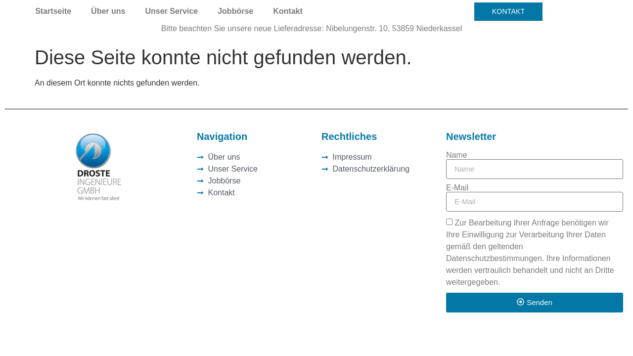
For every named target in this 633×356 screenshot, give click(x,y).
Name (456, 155)
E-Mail (457, 188)
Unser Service (171, 11)
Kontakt (288, 11)
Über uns (108, 11)
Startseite (53, 11)
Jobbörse (235, 11)
